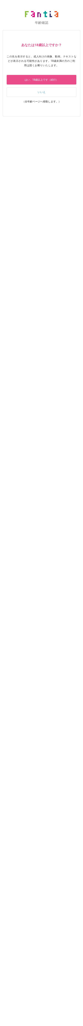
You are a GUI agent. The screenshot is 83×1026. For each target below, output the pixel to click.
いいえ (41, 92)
